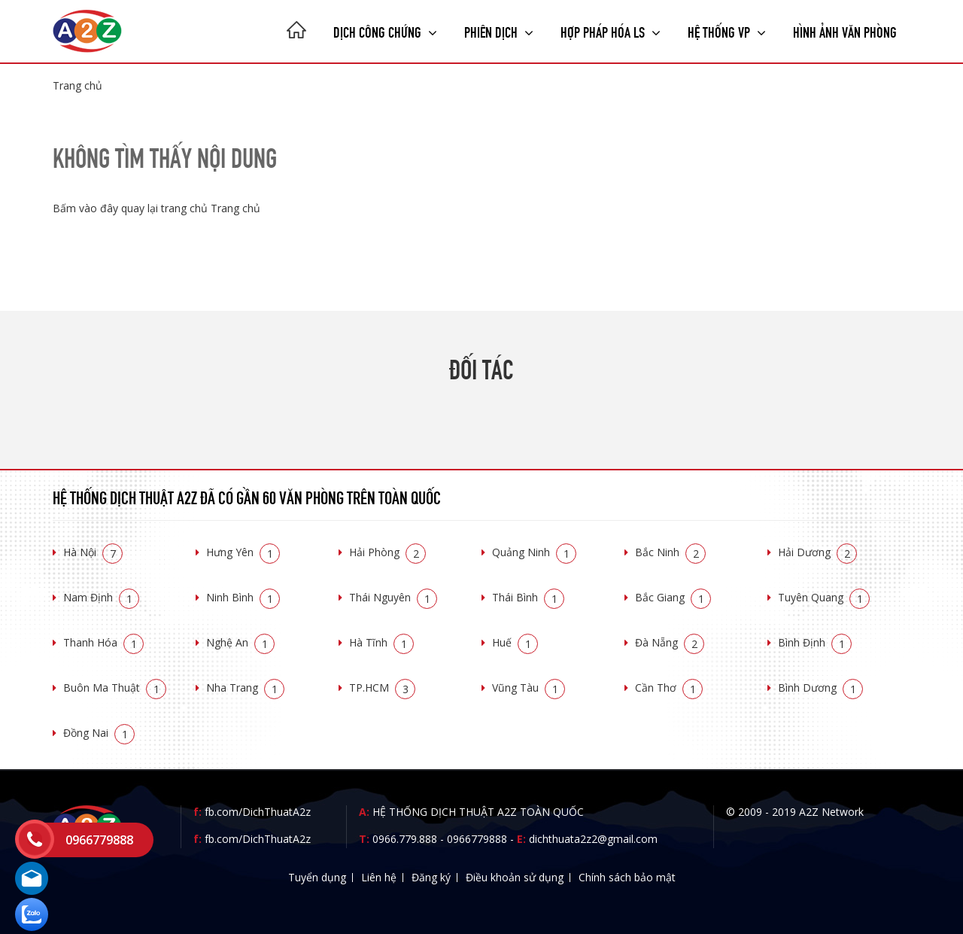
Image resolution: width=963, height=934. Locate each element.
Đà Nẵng (669, 642)
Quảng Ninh (534, 552)
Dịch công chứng (385, 30)
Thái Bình (528, 597)
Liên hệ (378, 877)
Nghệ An (240, 642)
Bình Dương (820, 687)
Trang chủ (77, 85)
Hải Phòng (387, 552)
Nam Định (101, 597)
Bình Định (815, 642)
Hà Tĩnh (381, 642)
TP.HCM (382, 687)
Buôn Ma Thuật (114, 687)
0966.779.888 (404, 839)
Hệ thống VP (727, 30)
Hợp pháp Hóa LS (610, 30)
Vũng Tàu (528, 687)
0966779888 (477, 839)
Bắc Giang (673, 597)
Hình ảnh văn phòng (845, 30)
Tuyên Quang (824, 597)
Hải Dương (817, 552)
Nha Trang (245, 687)
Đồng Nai (99, 733)
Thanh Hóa (103, 642)
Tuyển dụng (317, 877)
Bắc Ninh (670, 552)
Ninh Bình (243, 597)
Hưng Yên (243, 552)
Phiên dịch (498, 30)
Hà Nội (93, 552)
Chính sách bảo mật (627, 877)
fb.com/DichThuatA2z (258, 812)
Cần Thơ (669, 687)
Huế (515, 642)
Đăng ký (431, 877)
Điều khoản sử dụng (515, 877)
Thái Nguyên (393, 597)
